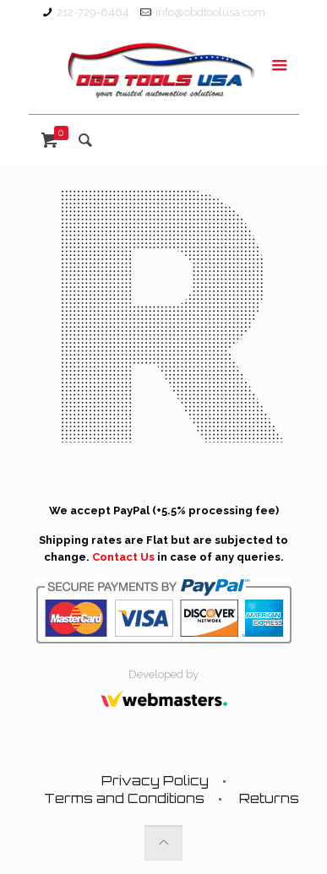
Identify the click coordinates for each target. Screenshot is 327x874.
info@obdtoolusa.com (210, 12)
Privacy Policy (155, 781)
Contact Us (123, 557)
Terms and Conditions (124, 798)
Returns (269, 798)
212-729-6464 (93, 12)
